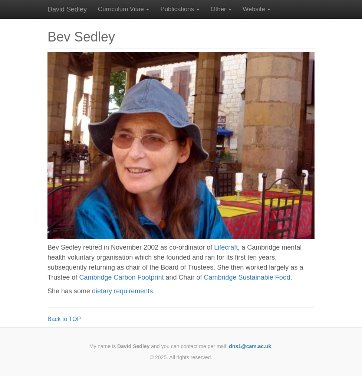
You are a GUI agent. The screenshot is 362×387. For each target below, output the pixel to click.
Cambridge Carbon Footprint (121, 277)
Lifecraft (226, 247)
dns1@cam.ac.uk (250, 346)
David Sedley (67, 9)
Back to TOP (64, 319)
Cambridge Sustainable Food (247, 277)
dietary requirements (122, 291)
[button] (123, 9)
